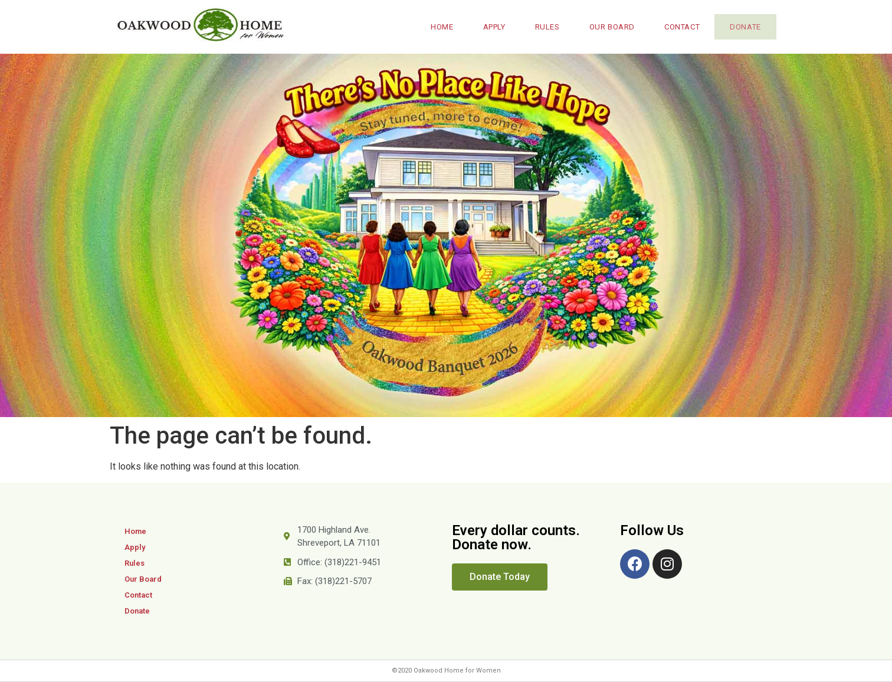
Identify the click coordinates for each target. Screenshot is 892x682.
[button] (499, 577)
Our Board (607, 26)
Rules (542, 26)
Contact (677, 26)
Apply (489, 26)
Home (437, 26)
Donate (743, 26)
